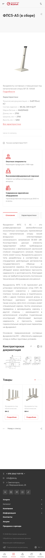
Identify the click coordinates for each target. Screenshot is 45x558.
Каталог (7, 504)
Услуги (6, 499)
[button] (36, 379)
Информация (9, 513)
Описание (10, 215)
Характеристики (28, 215)
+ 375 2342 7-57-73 (14, 474)
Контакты (7, 517)
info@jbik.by (11, 478)
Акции (6, 521)
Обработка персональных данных (17, 538)
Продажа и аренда (12, 526)
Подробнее (12, 417)
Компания (8, 508)
